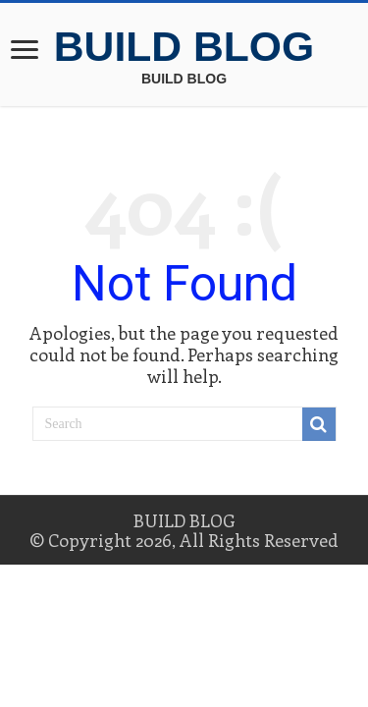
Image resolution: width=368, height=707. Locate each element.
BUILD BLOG (184, 46)
